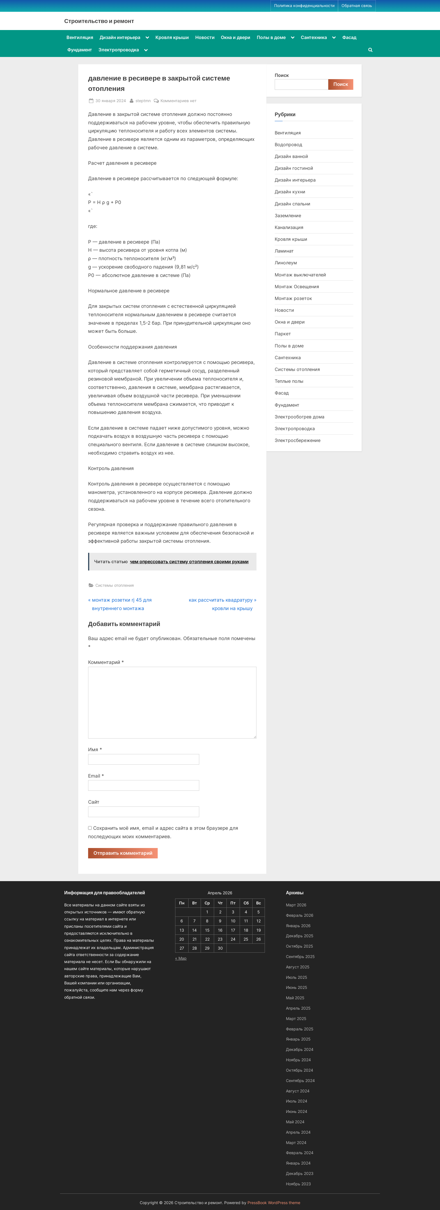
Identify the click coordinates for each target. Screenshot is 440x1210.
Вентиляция (80, 37)
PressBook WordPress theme (273, 1202)
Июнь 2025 (296, 987)
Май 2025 (295, 997)
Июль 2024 (296, 1101)
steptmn (143, 100)
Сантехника (314, 37)
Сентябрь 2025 (300, 956)
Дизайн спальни (292, 204)
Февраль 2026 (299, 915)
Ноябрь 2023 (298, 1183)
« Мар (181, 958)
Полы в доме (271, 37)
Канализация (289, 227)
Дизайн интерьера (120, 37)
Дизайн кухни (290, 191)
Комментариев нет (178, 100)
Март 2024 (296, 1142)
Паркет (283, 333)
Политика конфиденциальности (304, 5)
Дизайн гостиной (294, 168)
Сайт (93, 802)
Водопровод (288, 144)
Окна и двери (235, 37)
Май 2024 (295, 1121)
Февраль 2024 (299, 1152)
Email (96, 776)
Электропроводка (118, 49)
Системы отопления (114, 585)
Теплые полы (289, 381)
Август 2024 (298, 1090)
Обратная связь (357, 5)
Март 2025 (296, 1018)
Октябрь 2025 (299, 946)
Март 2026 (296, 904)
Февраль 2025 (299, 1028)
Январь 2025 (298, 1039)
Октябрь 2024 (299, 1070)
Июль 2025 (296, 977)
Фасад (349, 37)
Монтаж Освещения (297, 286)
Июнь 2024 (296, 1111)
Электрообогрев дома (299, 417)
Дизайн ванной (291, 156)
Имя (95, 749)
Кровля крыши (172, 37)
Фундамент (79, 49)
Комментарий (106, 662)
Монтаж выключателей (300, 275)
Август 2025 (298, 966)
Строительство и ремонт (99, 20)
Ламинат (284, 251)
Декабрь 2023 (299, 1173)
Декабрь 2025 (299, 935)
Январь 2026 (298, 925)
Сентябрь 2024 (300, 1080)
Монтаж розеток (293, 298)
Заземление (288, 215)
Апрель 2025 (298, 1008)
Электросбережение (297, 440)
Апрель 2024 (298, 1132)
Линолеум (286, 262)
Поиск (282, 75)
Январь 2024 (298, 1163)
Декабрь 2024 (299, 1049)
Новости (205, 37)
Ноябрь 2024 (298, 1059)
